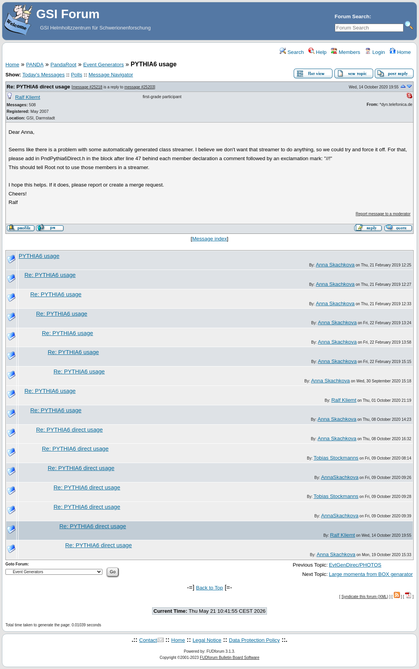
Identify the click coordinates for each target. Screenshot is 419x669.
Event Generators (103, 64)
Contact (148, 640)
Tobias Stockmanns (335, 458)
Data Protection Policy (254, 640)
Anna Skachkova (335, 265)
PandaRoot (63, 64)
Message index (209, 239)
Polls (76, 75)
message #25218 (87, 87)
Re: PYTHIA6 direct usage (38, 87)
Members (345, 52)
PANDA (34, 64)
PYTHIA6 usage (39, 256)
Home (400, 52)
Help (317, 52)
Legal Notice (206, 640)
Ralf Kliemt (27, 97)
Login (375, 52)
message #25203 (139, 87)
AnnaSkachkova (339, 477)
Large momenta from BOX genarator (371, 574)
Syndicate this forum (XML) (364, 597)
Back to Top (209, 588)
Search (292, 52)
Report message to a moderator (383, 214)
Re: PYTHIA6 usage (50, 275)
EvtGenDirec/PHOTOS (355, 565)
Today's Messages (43, 75)
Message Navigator (110, 75)
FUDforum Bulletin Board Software (229, 657)
